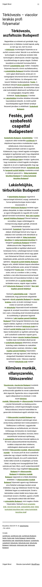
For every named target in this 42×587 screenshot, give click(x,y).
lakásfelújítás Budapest (22, 540)
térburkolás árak (23, 543)
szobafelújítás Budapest (14, 71)
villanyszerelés (27, 401)
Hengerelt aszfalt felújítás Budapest (24, 262)
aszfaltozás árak (16, 536)
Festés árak (19, 270)
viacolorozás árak (13, 507)
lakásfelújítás (24, 526)
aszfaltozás (30, 141)
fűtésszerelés (14, 401)
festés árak (10, 538)
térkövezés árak (22, 545)
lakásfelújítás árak (8, 540)
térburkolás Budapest (15, 286)
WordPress (35, 564)
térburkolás (11, 308)
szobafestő (6, 543)
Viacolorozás (9, 385)
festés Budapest (20, 538)
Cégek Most (6, 4)
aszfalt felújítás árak (17, 329)
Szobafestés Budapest (12, 138)
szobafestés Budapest (14, 343)
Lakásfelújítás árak (20, 294)
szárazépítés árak (27, 507)
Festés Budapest (21, 96)
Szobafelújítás (27, 138)
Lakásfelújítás (11, 98)
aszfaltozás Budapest (21, 243)
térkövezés (10, 50)
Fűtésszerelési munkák (18, 450)
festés (4, 538)
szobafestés (35, 540)
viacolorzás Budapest (22, 385)
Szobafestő (17, 229)
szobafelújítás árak (17, 66)
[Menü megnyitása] (38, 4)
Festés (32, 82)
